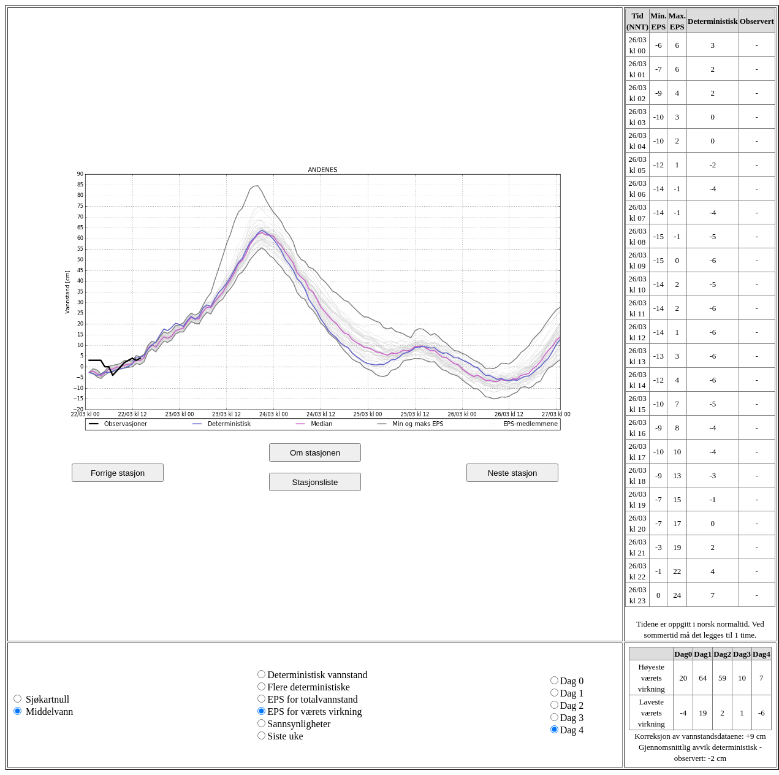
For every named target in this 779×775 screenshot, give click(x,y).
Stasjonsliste (315, 482)
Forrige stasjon (118, 473)
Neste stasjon (513, 473)
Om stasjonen (315, 452)
